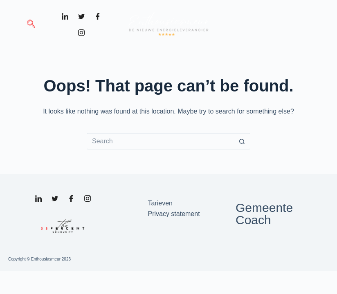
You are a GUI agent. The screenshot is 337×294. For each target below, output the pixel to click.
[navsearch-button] (31, 24)
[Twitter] (81, 16)
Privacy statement (174, 213)
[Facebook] (98, 16)
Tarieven (160, 203)
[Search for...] (160, 141)
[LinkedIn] (65, 16)
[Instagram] (81, 33)
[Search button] (242, 141)
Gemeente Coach (264, 214)
